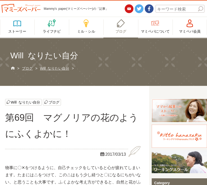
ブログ (54, 102)
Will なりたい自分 (25, 102)
